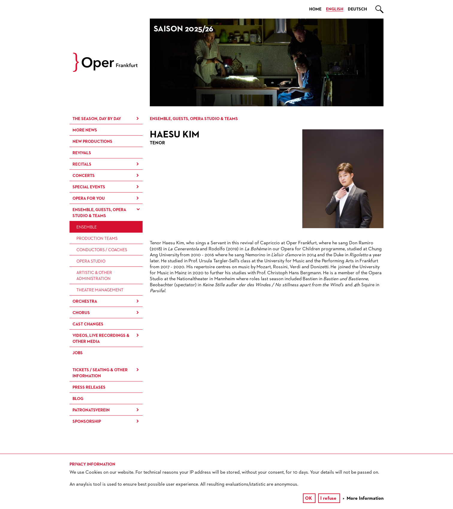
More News (85, 130)
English (334, 9)
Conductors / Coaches (101, 250)
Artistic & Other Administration (94, 276)
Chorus (81, 313)
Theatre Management (99, 290)
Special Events (89, 187)
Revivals (82, 153)
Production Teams (96, 239)
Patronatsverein (91, 410)
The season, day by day (97, 119)
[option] (266, 62)
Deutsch (357, 9)
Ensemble (86, 227)
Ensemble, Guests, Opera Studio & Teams (99, 213)
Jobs (78, 353)
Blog (78, 399)
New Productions (92, 142)
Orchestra (85, 301)
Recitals (82, 164)
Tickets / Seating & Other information (100, 373)
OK (308, 498)
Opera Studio (90, 261)
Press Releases (89, 387)
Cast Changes (88, 324)
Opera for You (89, 198)
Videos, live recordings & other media (101, 339)
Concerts (84, 176)
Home (315, 9)
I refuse (328, 498)
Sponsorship (87, 421)
